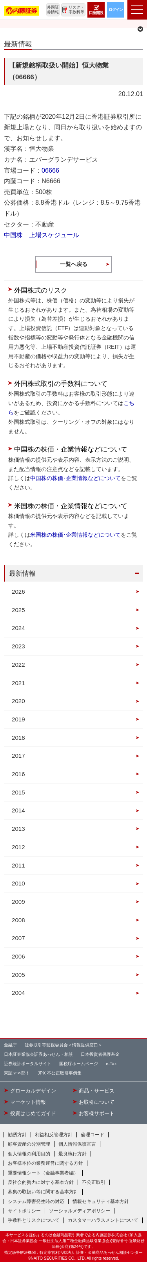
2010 (18, 883)
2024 (18, 628)
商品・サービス (96, 1091)
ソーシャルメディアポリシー (79, 1211)
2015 (18, 792)
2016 (18, 774)
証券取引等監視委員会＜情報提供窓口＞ (63, 1044)
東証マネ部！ (17, 1073)
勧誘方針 (17, 1134)
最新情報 (22, 573)
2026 (18, 591)
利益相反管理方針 (54, 1134)
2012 (18, 847)
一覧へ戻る (73, 264)
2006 (18, 956)
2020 (18, 701)
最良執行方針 (72, 1154)
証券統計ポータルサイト (27, 1063)
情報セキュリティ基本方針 (101, 1201)
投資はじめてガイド (33, 1113)
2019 (18, 719)
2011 (18, 865)
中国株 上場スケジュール (41, 234)
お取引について (96, 1102)
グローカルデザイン (33, 1091)
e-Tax (111, 1063)
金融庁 (10, 1044)
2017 (18, 755)
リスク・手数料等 (76, 9)
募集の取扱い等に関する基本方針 (43, 1191)
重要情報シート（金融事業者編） (43, 1173)
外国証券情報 (53, 9)
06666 (50, 170)
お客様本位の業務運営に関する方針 (45, 1163)
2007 (18, 938)
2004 (18, 992)
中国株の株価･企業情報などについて (75, 478)
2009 (18, 901)
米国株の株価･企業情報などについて (75, 535)
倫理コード (92, 1134)
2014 (18, 810)
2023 (18, 646)
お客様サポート (96, 1113)
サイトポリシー (24, 1211)
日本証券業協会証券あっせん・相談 (38, 1054)
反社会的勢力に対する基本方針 (41, 1182)
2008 (18, 920)
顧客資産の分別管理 (29, 1144)
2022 (18, 664)
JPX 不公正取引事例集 (60, 1073)
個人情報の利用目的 (29, 1154)
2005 (18, 974)
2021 (18, 683)
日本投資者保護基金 (100, 1054)
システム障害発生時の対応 (36, 1201)
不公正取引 (93, 1182)
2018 (18, 737)
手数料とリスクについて (34, 1220)
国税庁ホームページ (78, 1063)
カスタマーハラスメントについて (103, 1220)
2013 (18, 828)
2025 (18, 610)
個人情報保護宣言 (77, 1144)
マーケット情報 (28, 1102)
